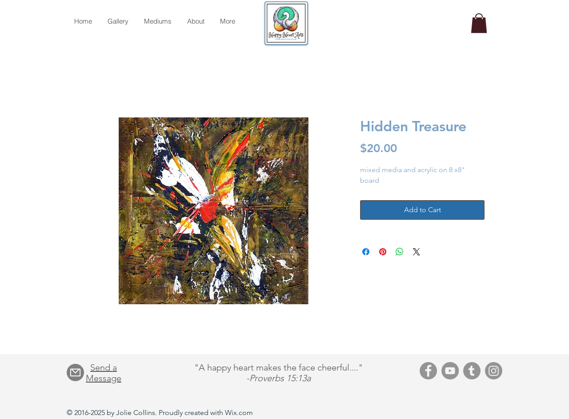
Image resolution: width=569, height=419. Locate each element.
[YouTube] (450, 370)
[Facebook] (428, 370)
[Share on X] (416, 251)
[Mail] (75, 372)
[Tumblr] (472, 370)
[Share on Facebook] (366, 251)
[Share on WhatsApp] (399, 251)
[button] (479, 23)
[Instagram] (493, 370)
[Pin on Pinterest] (382, 251)
